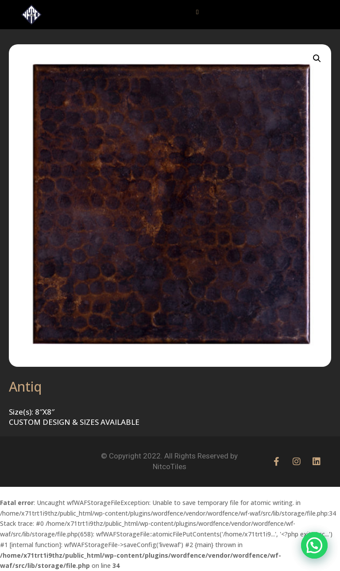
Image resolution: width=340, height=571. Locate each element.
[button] (197, 13)
